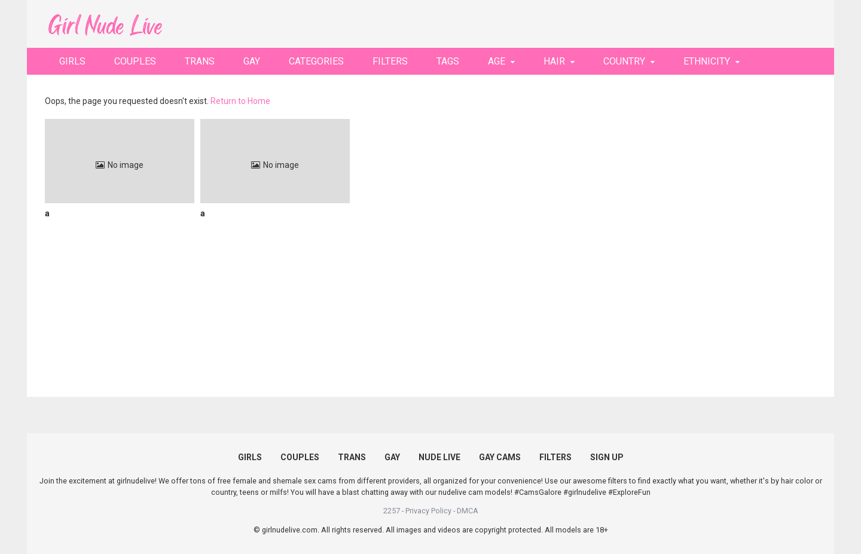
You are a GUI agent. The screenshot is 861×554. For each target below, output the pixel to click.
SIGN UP (607, 457)
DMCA (467, 510)
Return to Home (240, 101)
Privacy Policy (428, 510)
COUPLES (135, 61)
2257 (391, 510)
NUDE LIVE (439, 457)
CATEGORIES (316, 61)
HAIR (554, 61)
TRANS (200, 61)
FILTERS (390, 61)
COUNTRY (624, 61)
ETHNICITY (706, 61)
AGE (496, 61)
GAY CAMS (500, 457)
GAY (251, 61)
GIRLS (72, 61)
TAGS (447, 61)
